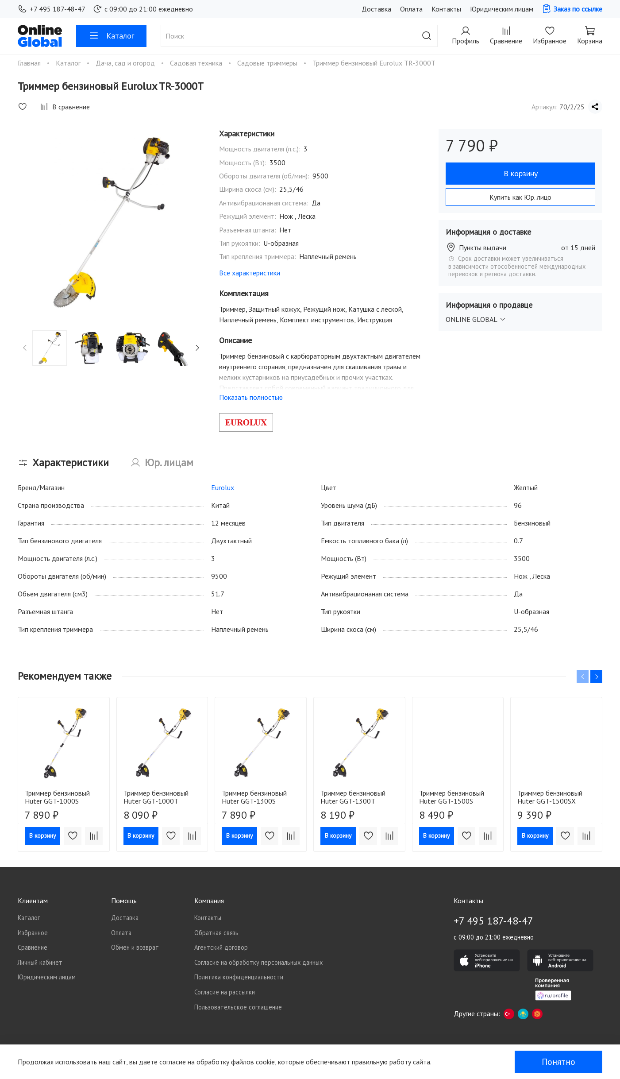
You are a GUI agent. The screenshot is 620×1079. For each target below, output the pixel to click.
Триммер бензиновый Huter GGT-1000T (156, 797)
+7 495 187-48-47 (51, 9)
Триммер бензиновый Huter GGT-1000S (57, 797)
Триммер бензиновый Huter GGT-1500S (451, 797)
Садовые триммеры (268, 62)
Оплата (411, 8)
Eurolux (222, 487)
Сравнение (32, 947)
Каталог (111, 36)
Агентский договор (221, 947)
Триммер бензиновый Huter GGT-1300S (254, 797)
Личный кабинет (40, 962)
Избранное (33, 932)
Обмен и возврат (135, 947)
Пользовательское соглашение (238, 1007)
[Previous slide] (25, 348)
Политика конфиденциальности (238, 977)
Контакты (446, 8)
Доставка (376, 8)
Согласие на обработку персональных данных (258, 962)
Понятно (558, 1061)
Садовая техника (197, 62)
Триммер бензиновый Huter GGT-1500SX (549, 797)
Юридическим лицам (501, 8)
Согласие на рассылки (224, 992)
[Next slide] (197, 348)
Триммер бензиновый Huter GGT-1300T (352, 797)
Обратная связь (216, 932)
